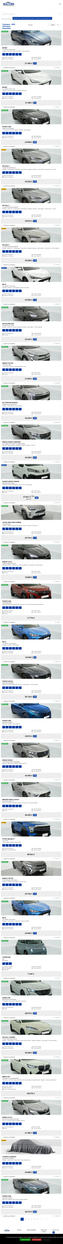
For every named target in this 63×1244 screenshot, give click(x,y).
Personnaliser (46, 1239)
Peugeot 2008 (23, 18)
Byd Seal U (32, 18)
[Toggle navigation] (60, 4)
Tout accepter (25, 1239)
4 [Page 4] (31, 1219)
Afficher (53, 25)
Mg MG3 (16, 18)
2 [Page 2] (25, 1219)
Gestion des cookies (44, 1230)
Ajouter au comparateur (9, 67)
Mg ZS (38, 18)
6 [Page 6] (37, 1219)
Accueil (19, 1230)
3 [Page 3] (28, 1219)
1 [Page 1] (22, 1219)
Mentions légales (31, 1230)
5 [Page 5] (34, 1219)
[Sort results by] (41, 25)
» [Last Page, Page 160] (46, 1219)
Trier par (30, 25)
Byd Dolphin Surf (46, 18)
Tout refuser (36, 1239)
